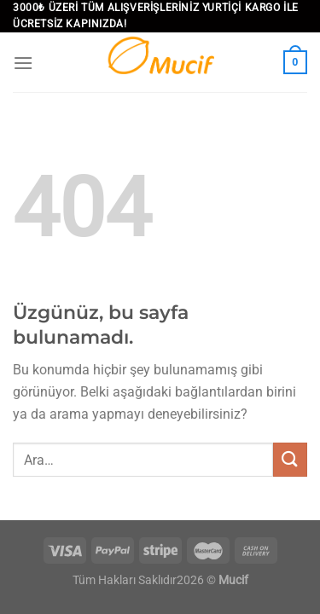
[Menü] (23, 63)
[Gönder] (290, 459)
